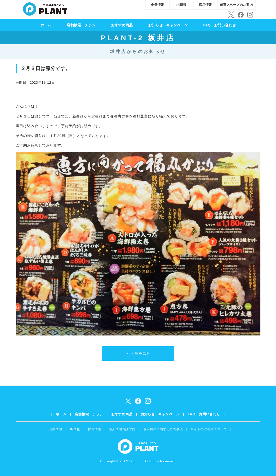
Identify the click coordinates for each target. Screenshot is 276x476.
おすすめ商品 (122, 25)
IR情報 (181, 4)
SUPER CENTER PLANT (45, 8)
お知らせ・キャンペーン (168, 25)
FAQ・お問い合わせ (219, 25)
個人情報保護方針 (122, 429)
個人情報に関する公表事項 (163, 429)
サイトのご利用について (209, 429)
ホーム (45, 25)
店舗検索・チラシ (81, 25)
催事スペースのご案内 (236, 4)
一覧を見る (140, 353)
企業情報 (157, 4)
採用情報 (205, 4)
